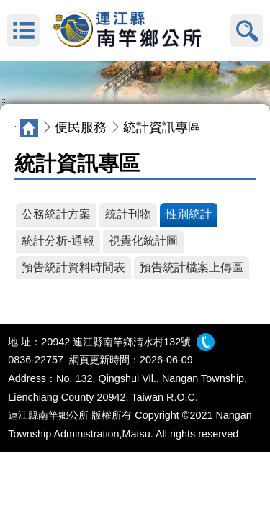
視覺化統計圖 (143, 241)
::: (3, 100)
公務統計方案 (56, 214)
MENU (23, 30)
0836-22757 (35, 359)
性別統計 (189, 214)
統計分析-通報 (58, 241)
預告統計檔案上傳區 (191, 267)
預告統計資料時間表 (73, 267)
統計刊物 (128, 214)
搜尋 (246, 30)
